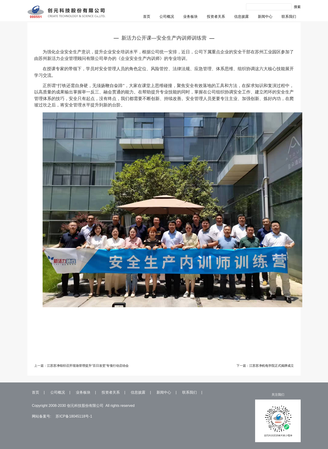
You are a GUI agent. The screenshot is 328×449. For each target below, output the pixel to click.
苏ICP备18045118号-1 (74, 416)
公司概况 (166, 16)
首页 (146, 16)
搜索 (297, 7)
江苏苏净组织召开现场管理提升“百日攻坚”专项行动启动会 (88, 365)
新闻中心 (265, 16)
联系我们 (289, 16)
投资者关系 (216, 16)
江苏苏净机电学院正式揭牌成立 (271, 365)
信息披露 (241, 16)
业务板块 (190, 16)
